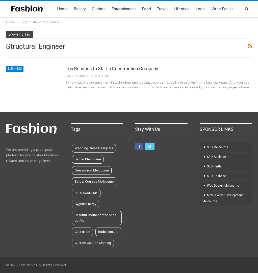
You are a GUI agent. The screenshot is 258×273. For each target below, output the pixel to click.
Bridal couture (108, 232)
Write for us (223, 9)
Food (146, 9)
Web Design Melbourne (223, 185)
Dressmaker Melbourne (92, 170)
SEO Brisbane (216, 176)
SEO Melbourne (217, 147)
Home (62, 9)
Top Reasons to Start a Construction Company (112, 68)
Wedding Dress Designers (94, 148)
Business (15, 68)
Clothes (99, 9)
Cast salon (82, 232)
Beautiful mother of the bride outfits (95, 217)
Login (200, 9)
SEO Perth (214, 166)
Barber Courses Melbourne (94, 181)
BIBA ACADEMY (86, 193)
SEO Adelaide (216, 157)
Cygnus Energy (85, 204)
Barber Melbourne (88, 159)
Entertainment (124, 9)
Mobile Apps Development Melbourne (222, 198)
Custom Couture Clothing (93, 243)
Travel (162, 9)
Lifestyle (182, 9)
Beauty (80, 9)
